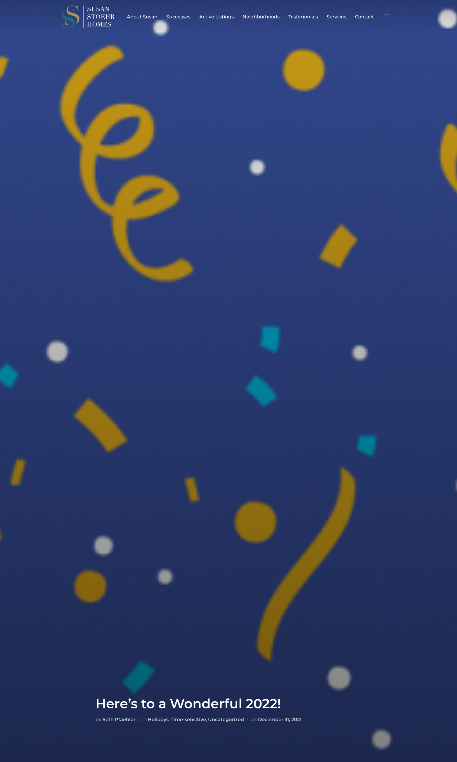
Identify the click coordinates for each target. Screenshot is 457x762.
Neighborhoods (261, 17)
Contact (364, 17)
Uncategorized (226, 719)
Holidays (158, 719)
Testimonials (303, 17)
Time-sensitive (188, 719)
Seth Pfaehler (119, 719)
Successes (178, 17)
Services (336, 17)
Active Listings (216, 17)
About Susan (142, 17)
